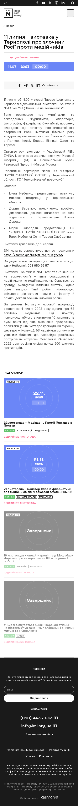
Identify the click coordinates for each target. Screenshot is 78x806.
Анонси (9, 430)
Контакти (46, 756)
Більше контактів (38, 734)
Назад (10, 26)
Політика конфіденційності (26, 750)
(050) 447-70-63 (36, 718)
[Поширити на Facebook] (19, 85)
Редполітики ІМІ (60, 750)
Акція (20, 636)
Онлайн (21, 566)
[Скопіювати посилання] (48, 85)
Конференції (24, 430)
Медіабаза (41, 430)
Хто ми (30, 756)
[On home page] (12, 13)
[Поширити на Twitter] (32, 85)
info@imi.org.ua (36, 726)
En (5, 2)
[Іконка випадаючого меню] (70, 13)
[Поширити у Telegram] (26, 85)
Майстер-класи (26, 497)
